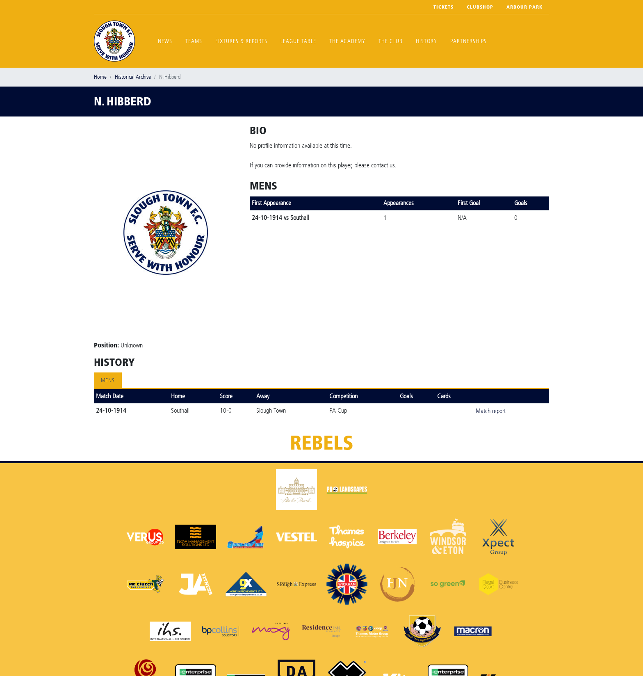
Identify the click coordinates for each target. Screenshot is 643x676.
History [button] (426, 41)
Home (100, 76)
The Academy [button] (347, 41)
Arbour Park (524, 7)
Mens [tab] (108, 380)
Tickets (443, 7)
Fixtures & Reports (241, 41)
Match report (491, 411)
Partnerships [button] (468, 41)
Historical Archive (133, 76)
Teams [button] (193, 41)
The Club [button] (391, 41)
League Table (298, 41)
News (165, 41)
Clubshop (480, 7)
